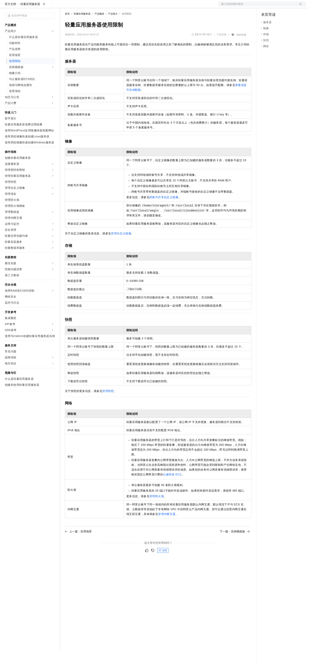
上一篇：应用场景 (78, 544)
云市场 (97, 6)
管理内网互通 (166, 526)
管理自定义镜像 (121, 246)
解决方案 (64, 6)
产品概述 (99, 26)
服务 (118, 6)
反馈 (163, 563)
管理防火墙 (156, 509)
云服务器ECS (172, 487)
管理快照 (108, 403)
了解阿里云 (132, 6)
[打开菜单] (6, 6)
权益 (77, 6)
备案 (265, 6)
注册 (284, 6)
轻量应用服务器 (30, 16)
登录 (299, 6)
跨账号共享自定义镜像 (163, 210)
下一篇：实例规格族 (235, 544)
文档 (257, 6)
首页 (67, 26)
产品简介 (113, 26)
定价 (86, 6)
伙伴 (108, 6)
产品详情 (221, 47)
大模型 (41, 6)
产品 (52, 6)
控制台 (275, 6)
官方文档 (10, 16)
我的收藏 (241, 47)
